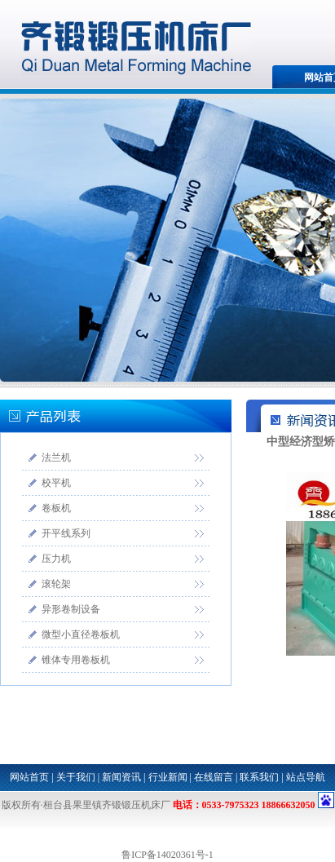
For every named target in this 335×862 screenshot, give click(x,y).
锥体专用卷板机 (76, 659)
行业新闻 (167, 777)
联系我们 (259, 777)
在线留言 (213, 777)
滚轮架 (56, 584)
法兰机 (56, 457)
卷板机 (56, 508)
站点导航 (305, 777)
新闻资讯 (121, 777)
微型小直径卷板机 (81, 634)
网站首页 (29, 777)
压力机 (56, 558)
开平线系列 (66, 533)
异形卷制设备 (71, 609)
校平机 (56, 482)
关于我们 (75, 777)
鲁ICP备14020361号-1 (167, 854)
